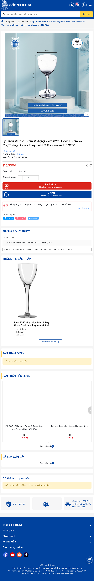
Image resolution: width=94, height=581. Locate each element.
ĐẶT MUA (50, 185)
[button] (89, 410)
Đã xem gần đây (14, 457)
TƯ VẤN (50, 194)
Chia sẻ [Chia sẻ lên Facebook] (8, 218)
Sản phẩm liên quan (16, 376)
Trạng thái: (8, 171)
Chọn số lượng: (9, 177)
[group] (47, 75)
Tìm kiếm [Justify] (86, 14)
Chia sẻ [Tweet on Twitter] (32, 218)
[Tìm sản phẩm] (40, 14)
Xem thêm (83, 208)
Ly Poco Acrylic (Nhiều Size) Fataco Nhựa (69, 426)
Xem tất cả (47, 446)
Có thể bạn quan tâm (16, 478)
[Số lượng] (28, 177)
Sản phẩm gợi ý (13, 353)
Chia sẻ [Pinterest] (20, 218)
